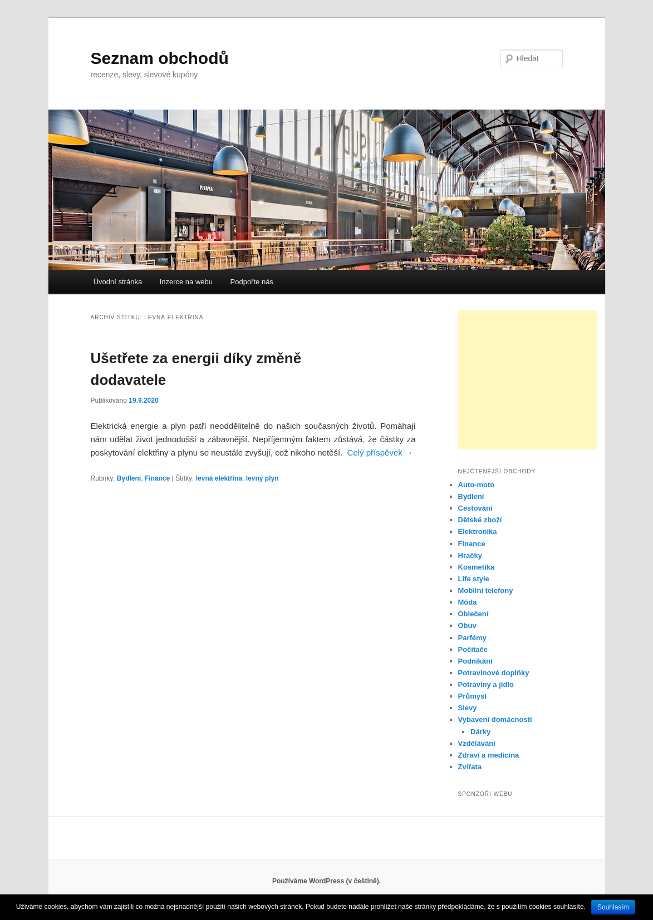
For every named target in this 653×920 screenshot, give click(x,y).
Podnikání (475, 661)
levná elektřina (219, 478)
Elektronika (477, 531)
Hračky (470, 555)
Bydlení (129, 478)
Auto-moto (476, 485)
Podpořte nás (251, 282)
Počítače (473, 649)
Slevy (467, 708)
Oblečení (473, 614)
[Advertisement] (527, 379)
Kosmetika (476, 567)
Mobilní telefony (485, 590)
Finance (157, 478)
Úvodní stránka (118, 282)
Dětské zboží (480, 520)
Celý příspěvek (380, 452)
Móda (467, 602)
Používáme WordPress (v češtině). (326, 881)
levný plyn (262, 478)
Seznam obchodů (160, 58)
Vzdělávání (476, 743)
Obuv (467, 625)
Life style (473, 579)
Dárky (480, 732)
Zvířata (470, 767)
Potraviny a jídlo (486, 684)
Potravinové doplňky (493, 673)
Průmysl (472, 696)
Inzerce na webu (186, 282)
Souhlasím (613, 907)
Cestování (475, 508)
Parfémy (472, 638)
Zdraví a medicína (488, 755)
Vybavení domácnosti (495, 719)
